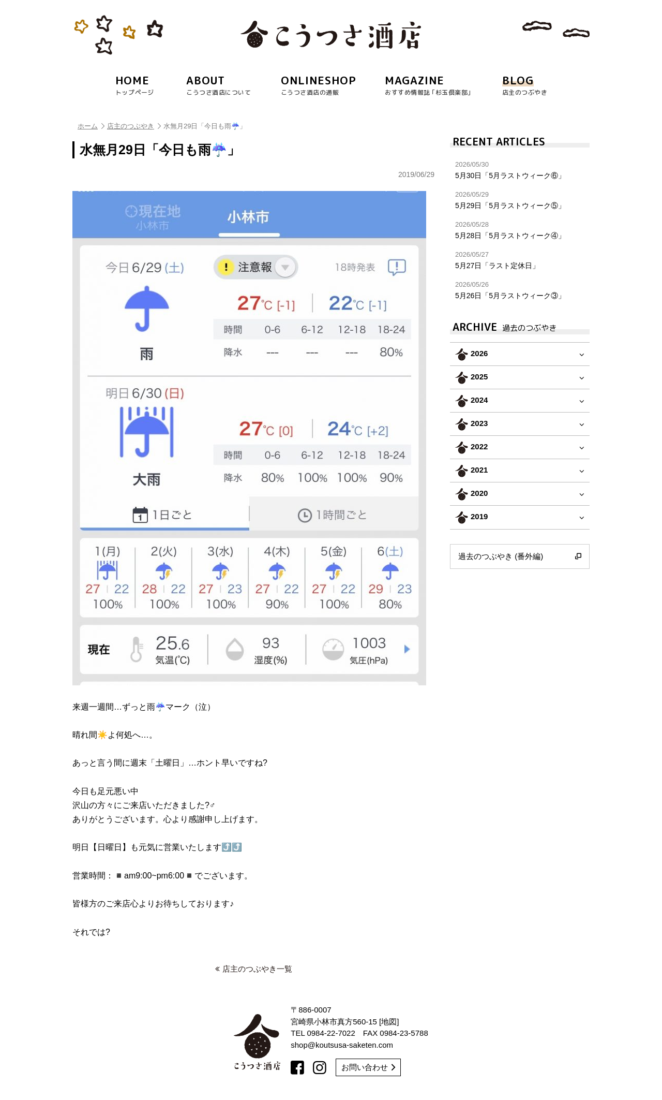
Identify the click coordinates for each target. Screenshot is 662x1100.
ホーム (91, 126)
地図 (389, 1021)
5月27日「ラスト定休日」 (519, 260)
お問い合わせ (368, 1067)
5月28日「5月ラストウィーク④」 (519, 230)
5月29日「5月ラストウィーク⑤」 (519, 200)
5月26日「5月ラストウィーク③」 (519, 290)
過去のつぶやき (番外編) (519, 556)
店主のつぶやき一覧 (253, 968)
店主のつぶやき (134, 126)
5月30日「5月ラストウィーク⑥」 (519, 170)
